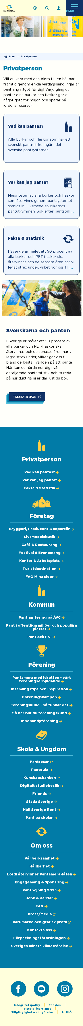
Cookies (54, 1005)
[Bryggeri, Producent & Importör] (41, 529)
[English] (35, 8)
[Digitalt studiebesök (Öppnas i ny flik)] (41, 786)
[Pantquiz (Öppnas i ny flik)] (41, 770)
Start (11, 57)
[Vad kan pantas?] (41, 138)
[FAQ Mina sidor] (41, 577)
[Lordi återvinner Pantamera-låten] (41, 874)
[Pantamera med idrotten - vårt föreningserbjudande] (41, 679)
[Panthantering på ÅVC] (42, 617)
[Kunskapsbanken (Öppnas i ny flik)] (41, 778)
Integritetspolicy (27, 1005)
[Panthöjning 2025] (42, 890)
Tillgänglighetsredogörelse (32, 1012)
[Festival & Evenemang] (42, 553)
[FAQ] (42, 906)
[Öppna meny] (74, 8)
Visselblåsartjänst (38, 1008)
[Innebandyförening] (41, 721)
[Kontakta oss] (41, 930)
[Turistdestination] (41, 569)
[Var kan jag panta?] (41, 194)
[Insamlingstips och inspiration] (41, 689)
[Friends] (41, 794)
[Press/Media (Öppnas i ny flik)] (41, 914)
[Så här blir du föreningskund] (41, 713)
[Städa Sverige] (41, 801)
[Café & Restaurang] (41, 545)
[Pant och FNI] (41, 637)
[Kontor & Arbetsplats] (41, 561)
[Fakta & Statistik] (41, 250)
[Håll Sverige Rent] (41, 809)
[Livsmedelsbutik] (41, 537)
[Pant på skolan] (42, 817)
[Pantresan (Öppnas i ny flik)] (41, 762)
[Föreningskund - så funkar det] (41, 705)
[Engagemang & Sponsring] (41, 882)
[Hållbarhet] (41, 866)
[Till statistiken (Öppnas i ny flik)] (27, 396)
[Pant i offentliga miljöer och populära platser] (41, 627)
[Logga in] (58, 8)
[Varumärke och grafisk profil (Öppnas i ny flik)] (42, 922)
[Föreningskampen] (41, 697)
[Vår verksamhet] (42, 858)
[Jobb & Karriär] (41, 898)
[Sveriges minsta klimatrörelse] (41, 946)
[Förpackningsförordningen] (41, 938)
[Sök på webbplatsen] (47, 8)
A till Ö (67, 1012)
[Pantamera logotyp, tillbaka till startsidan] (15, 8)
